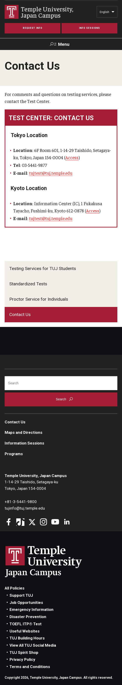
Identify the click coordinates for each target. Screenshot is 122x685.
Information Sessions (24, 443)
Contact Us (20, 314)
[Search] (61, 383)
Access (72, 157)
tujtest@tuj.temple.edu (51, 173)
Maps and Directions (23, 432)
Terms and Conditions (30, 666)
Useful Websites (25, 631)
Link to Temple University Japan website (51, 561)
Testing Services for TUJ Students (42, 268)
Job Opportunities (26, 602)
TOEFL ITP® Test (26, 624)
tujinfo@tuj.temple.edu (25, 508)
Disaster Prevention (28, 616)
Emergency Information (31, 609)
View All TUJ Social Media (33, 645)
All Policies (14, 588)
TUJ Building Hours (27, 638)
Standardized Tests (28, 284)
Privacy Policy (22, 659)
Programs (14, 453)
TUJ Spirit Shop (24, 652)
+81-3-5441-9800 (21, 501)
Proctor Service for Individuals (38, 299)
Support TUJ (21, 595)
